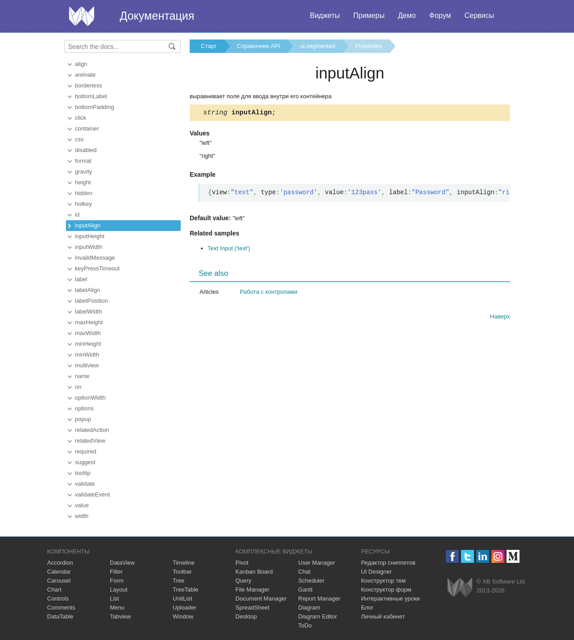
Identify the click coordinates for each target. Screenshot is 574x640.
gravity (83, 171)
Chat (304, 571)
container (87, 128)
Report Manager (319, 598)
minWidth (87, 354)
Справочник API (258, 46)
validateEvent (92, 494)
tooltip (83, 473)
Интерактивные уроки (390, 598)
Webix (460, 587)
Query (243, 580)
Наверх (500, 317)
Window (183, 616)
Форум (440, 15)
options (84, 408)
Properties (368, 46)
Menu (117, 607)
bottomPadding (94, 107)
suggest (85, 462)
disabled (85, 150)
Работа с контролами (268, 293)
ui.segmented (317, 46)
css (79, 139)
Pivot (241, 562)
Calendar (59, 571)
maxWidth (88, 333)
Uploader (184, 607)
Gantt (305, 589)
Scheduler (311, 580)
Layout (118, 589)
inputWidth (88, 247)
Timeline (184, 562)
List (114, 598)
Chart (54, 589)
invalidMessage (95, 257)
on (78, 386)
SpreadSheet (252, 607)
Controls (58, 598)
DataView (122, 562)
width (81, 516)
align (81, 64)
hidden (83, 193)
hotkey (83, 203)
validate (85, 483)
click (80, 117)
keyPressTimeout (97, 268)
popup (83, 419)
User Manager (316, 562)
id (77, 214)
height (83, 182)
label (81, 279)
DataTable (60, 616)
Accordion (60, 562)
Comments (61, 607)
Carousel (58, 580)
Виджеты (325, 15)
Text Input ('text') (229, 249)
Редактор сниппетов (388, 562)
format (83, 160)
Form (116, 580)
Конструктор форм (386, 589)
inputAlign (87, 225)
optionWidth (90, 397)
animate (85, 74)
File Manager (252, 589)
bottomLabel (91, 96)
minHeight (88, 343)
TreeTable (185, 589)
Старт (209, 46)
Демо (407, 15)
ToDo (305, 625)
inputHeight (89, 236)
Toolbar (182, 571)
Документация (157, 15)
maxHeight (89, 322)
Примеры (369, 15)
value (82, 505)
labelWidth (88, 311)
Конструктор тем (383, 580)
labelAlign (87, 290)
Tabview (120, 616)
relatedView (90, 440)
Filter (116, 571)
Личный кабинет (383, 616)
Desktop (246, 616)
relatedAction (92, 430)
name (82, 376)
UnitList (182, 598)
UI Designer (376, 571)
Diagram (309, 607)
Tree (178, 580)
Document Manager (261, 598)
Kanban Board (254, 571)
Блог (367, 607)
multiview (87, 365)
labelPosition (91, 300)
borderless (88, 85)
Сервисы (479, 15)
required (85, 451)
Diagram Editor (317, 616)
